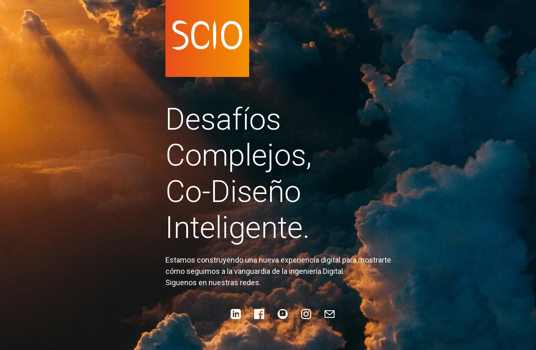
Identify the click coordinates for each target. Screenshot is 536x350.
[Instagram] (306, 314)
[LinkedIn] (236, 314)
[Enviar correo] (329, 314)
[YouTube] (282, 314)
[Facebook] (259, 314)
